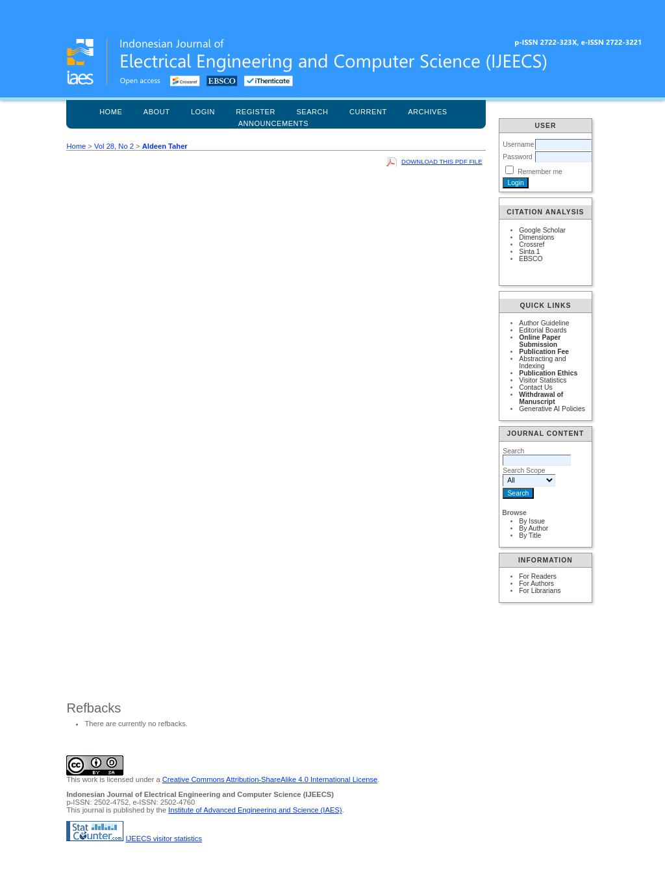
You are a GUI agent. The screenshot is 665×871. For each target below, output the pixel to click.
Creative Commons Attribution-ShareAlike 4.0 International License (269, 779)
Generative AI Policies (552, 408)
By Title (530, 535)
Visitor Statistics (542, 380)
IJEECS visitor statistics (164, 838)
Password (518, 156)
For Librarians (539, 590)
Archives (427, 112)
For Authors (536, 583)
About (157, 112)
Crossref (531, 244)
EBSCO (530, 258)
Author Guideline (544, 323)
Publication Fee (544, 351)
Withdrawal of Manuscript (541, 398)
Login (203, 112)
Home (110, 112)
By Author (533, 528)
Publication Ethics (548, 373)
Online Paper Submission (539, 341)
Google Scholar (542, 230)
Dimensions (536, 237)
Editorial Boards (542, 330)
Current (368, 112)
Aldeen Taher (165, 146)
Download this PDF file (441, 161)
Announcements (273, 123)
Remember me (540, 171)
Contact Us (535, 387)
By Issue (532, 521)
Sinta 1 (529, 251)
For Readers (538, 576)
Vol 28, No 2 (114, 146)
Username (518, 144)
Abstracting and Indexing (542, 362)
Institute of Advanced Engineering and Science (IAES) (255, 810)
